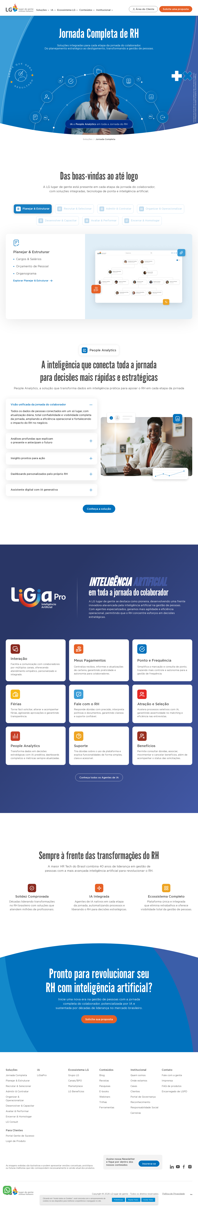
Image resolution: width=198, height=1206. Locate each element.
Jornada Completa (105, 139)
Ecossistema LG (67, 10)
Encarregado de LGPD (174, 1091)
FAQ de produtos (171, 1086)
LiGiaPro (42, 1075)
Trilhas (103, 1102)
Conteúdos (87, 10)
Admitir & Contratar (118, 209)
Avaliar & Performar (104, 220)
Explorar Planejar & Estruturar (33, 280)
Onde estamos (139, 1081)
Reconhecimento (140, 1102)
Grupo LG (73, 1075)
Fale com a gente (172, 1075)
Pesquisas (104, 1086)
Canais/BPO (75, 1081)
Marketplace (75, 1086)
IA (53, 10)
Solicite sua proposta (99, 1019)
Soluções (42, 10)
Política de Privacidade (173, 1194)
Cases (134, 1086)
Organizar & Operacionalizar (164, 209)
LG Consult (12, 1122)
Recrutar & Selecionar (78, 209)
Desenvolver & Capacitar (61, 220)
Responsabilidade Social (144, 1107)
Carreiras (136, 1113)
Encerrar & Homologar (145, 220)
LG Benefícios (76, 1091)
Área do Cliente (143, 9)
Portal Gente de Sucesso (20, 1136)
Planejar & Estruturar (36, 209)
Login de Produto (16, 1141)
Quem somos (138, 1075)
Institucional (104, 10)
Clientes (135, 1091)
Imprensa (167, 1081)
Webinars (104, 1097)
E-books (104, 1091)
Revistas (104, 1081)
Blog (102, 1075)
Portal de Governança (143, 1097)
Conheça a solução (99, 509)
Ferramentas (106, 1107)
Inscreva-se (149, 1164)
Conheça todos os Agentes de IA (99, 777)
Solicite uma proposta (176, 9)
